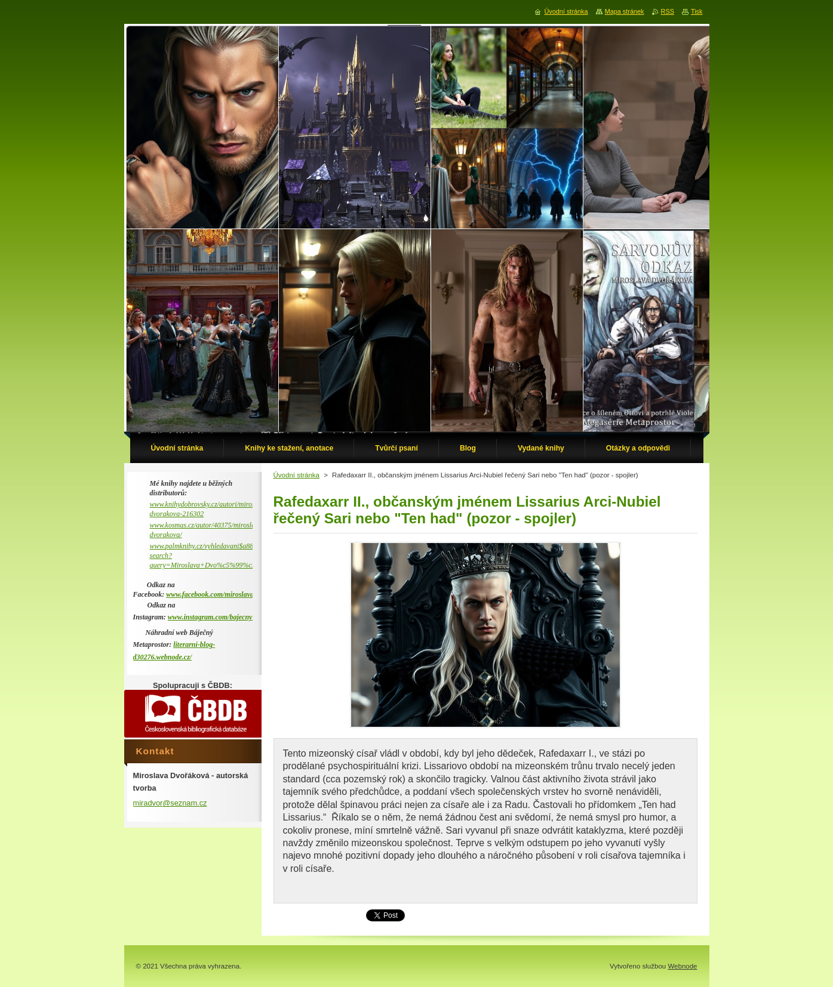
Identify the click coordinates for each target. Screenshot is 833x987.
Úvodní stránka (296, 475)
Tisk (697, 11)
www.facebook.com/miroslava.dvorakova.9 (228, 594)
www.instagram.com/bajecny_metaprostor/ (230, 617)
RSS (667, 11)
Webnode (682, 966)
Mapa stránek (624, 11)
